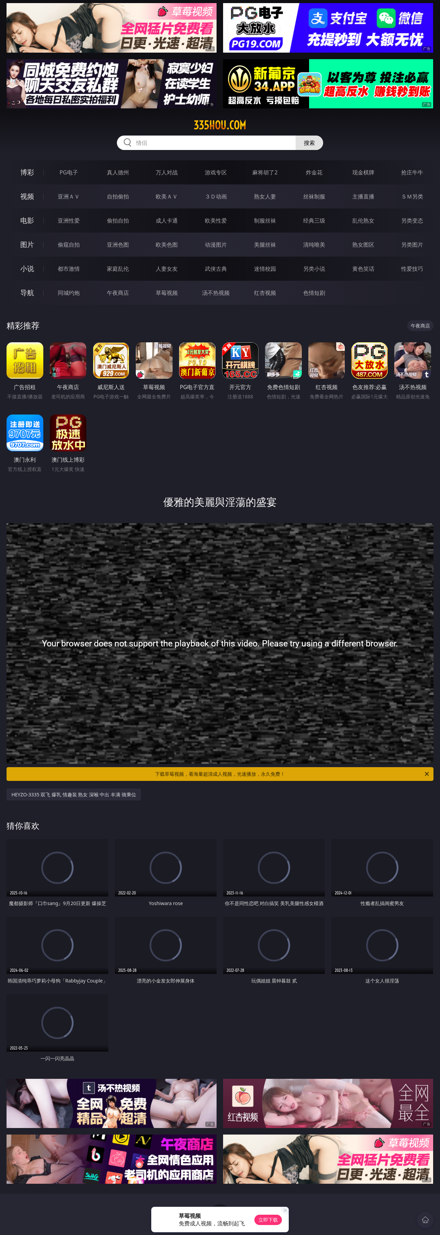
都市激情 (69, 268)
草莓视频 (167, 293)
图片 (27, 244)
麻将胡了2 (264, 172)
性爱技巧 (412, 268)
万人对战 (167, 172)
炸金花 (314, 172)
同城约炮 (69, 293)
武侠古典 (216, 268)
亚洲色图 (118, 244)
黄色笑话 (363, 268)
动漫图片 (216, 244)
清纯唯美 (314, 244)
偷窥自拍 (69, 244)
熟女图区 (363, 244)
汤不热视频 (216, 293)
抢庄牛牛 (412, 172)
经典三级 (314, 220)
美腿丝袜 (265, 244)
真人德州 (118, 172)
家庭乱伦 (118, 268)
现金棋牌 (363, 172)
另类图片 (412, 244)
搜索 (309, 143)
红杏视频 (265, 293)
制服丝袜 (265, 220)
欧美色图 (167, 244)
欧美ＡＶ (167, 196)
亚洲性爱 (69, 220)
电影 (27, 220)
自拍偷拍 (118, 196)
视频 (27, 196)
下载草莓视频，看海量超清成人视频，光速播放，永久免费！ (292, 774)
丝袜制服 (314, 196)
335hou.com (220, 125)
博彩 (27, 172)
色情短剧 (314, 293)
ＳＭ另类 (412, 196)
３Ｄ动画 (216, 196)
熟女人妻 (265, 196)
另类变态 (412, 220)
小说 (27, 268)
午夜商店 (118, 293)
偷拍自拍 (118, 220)
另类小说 (314, 268)
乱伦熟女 (363, 220)
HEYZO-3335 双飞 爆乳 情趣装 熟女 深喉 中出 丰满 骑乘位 (73, 794)
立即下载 (268, 1219)
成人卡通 (167, 220)
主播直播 (363, 196)
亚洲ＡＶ (69, 196)
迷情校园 (265, 268)
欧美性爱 (216, 220)
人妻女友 (167, 268)
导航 (27, 292)
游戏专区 (216, 172)
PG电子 (68, 172)
